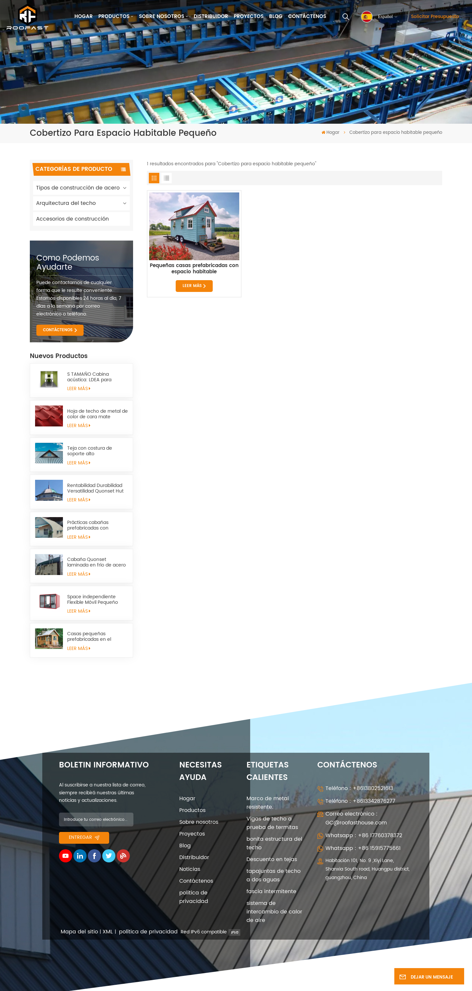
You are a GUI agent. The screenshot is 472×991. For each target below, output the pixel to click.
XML (108, 932)
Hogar (83, 16)
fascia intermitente (271, 891)
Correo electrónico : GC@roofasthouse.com (356, 818)
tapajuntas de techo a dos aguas (273, 875)
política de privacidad (193, 897)
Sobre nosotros (161, 16)
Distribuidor (211, 16)
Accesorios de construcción (72, 219)
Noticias (189, 869)
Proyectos (249, 16)
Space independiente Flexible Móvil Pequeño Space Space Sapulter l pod (93, 599)
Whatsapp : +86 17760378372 (363, 835)
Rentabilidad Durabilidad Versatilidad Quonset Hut (95, 488)
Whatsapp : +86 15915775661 (363, 848)
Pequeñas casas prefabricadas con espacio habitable (194, 269)
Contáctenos (307, 16)
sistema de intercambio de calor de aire (274, 912)
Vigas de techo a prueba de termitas (272, 823)
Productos (113, 16)
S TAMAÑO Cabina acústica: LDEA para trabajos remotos (89, 377)
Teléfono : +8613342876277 (360, 801)
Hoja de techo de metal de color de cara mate (97, 414)
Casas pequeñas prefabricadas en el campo (89, 636)
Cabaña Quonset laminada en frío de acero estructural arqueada (96, 562)
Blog (276, 16)
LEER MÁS (78, 388)
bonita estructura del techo (274, 843)
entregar (84, 837)
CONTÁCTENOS (57, 330)
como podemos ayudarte (67, 263)
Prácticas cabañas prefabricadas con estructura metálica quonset (89, 525)
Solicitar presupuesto (435, 16)
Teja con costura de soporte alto (89, 451)
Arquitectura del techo (66, 203)
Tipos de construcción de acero (78, 188)
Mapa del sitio (79, 932)
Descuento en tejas (271, 859)
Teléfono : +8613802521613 (359, 788)
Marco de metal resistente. (267, 802)
